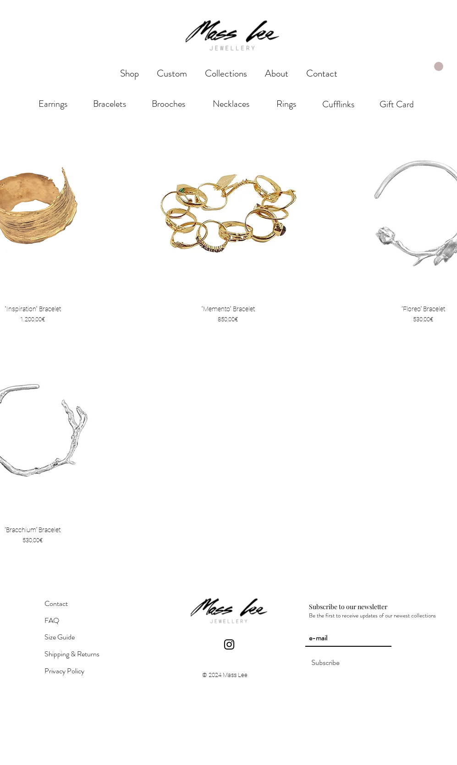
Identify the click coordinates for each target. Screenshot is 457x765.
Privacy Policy (64, 671)
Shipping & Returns (71, 654)
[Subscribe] (325, 663)
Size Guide (59, 637)
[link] (438, 66)
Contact (56, 603)
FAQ (51, 620)
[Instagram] (229, 644)
